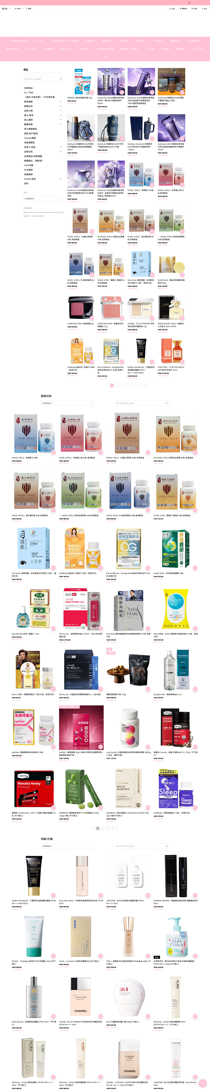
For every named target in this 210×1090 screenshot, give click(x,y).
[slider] (24, 212)
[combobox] (43, 198)
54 (141, 385)
